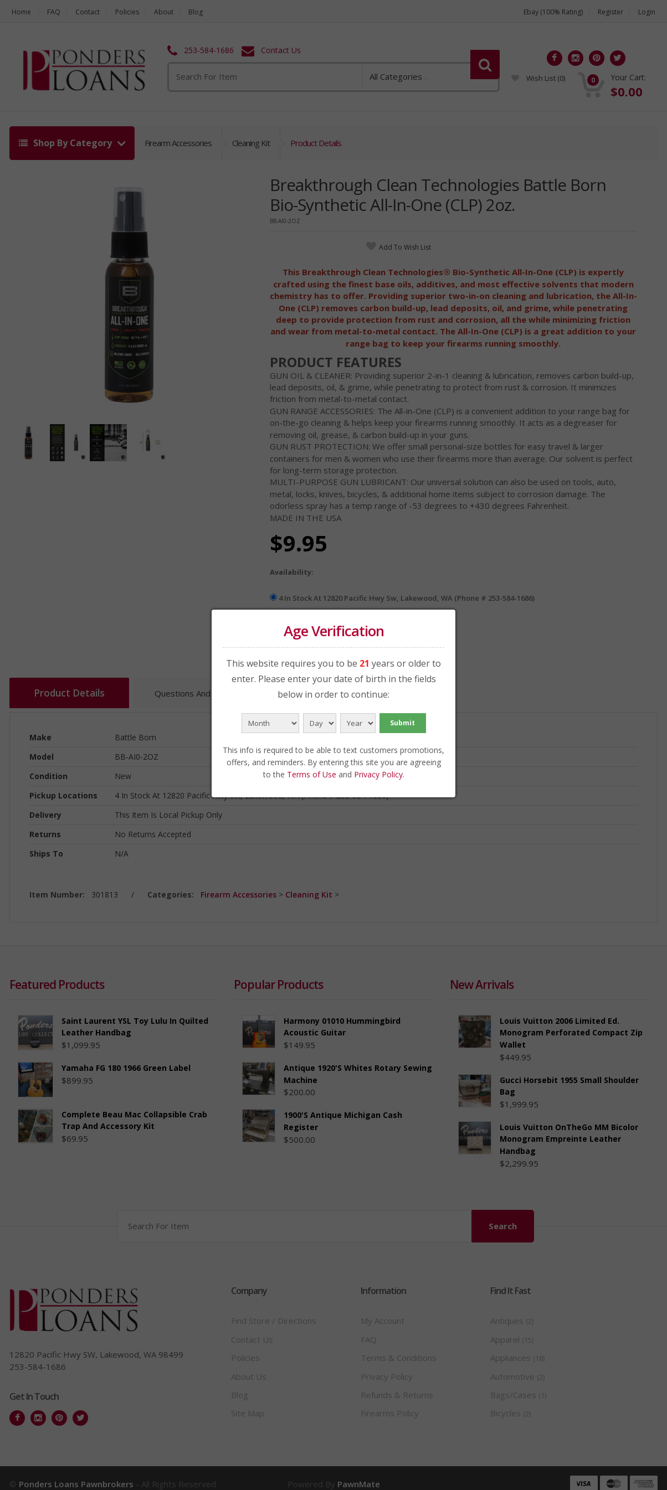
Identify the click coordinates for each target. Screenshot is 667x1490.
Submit (402, 723)
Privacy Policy (378, 774)
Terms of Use (311, 774)
